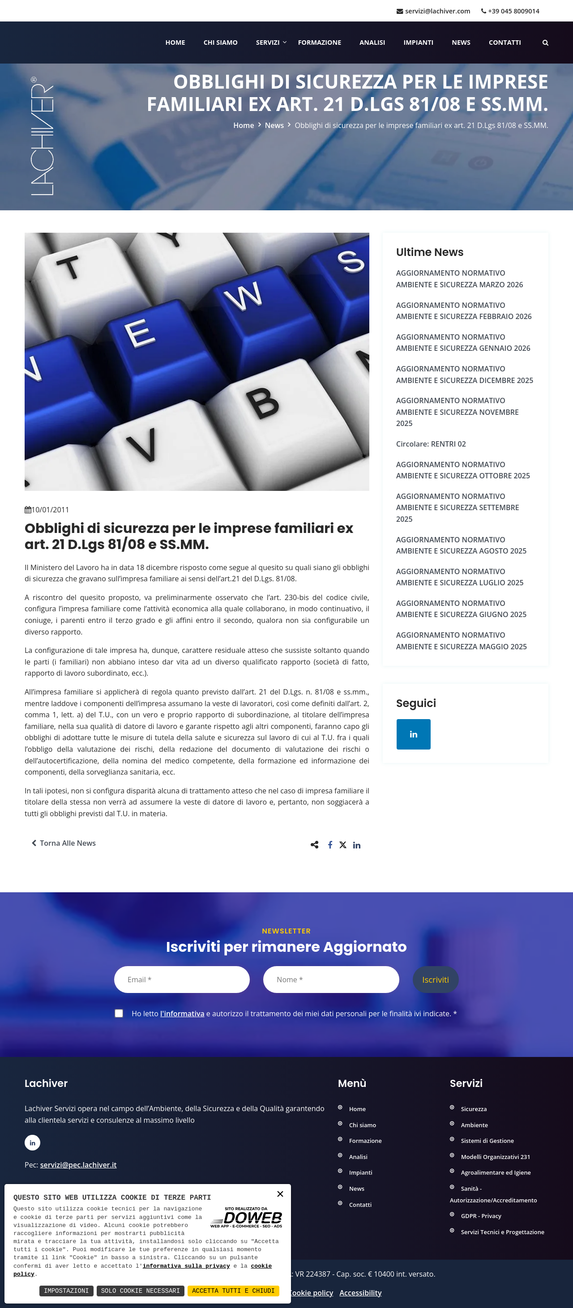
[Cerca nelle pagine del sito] (545, 42)
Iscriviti (435, 979)
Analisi (372, 42)
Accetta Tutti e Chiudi (233, 1291)
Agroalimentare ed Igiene (496, 1172)
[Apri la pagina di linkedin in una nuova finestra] (414, 734)
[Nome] (331, 979)
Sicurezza (474, 1109)
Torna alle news (63, 843)
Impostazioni (66, 1291)
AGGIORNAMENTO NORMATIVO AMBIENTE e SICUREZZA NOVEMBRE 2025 (457, 412)
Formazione (320, 42)
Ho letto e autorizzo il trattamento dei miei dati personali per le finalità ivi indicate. (292, 1013)
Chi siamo (221, 42)
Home (175, 42)
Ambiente (474, 1125)
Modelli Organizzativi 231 (495, 1157)
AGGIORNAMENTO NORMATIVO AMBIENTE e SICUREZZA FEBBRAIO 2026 (464, 311)
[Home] (26, 42)
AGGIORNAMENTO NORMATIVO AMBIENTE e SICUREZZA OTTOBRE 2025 (463, 470)
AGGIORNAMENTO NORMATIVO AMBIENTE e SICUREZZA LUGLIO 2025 (460, 577)
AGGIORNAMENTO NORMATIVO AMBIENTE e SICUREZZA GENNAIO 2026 (463, 343)
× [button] (280, 1194)
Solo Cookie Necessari (140, 1291)
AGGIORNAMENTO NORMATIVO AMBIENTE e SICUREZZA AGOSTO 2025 (461, 545)
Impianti (419, 42)
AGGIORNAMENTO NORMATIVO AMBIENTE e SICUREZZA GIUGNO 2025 (461, 609)
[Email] (182, 979)
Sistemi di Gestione (487, 1141)
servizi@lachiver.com (433, 11)
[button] (330, 844)
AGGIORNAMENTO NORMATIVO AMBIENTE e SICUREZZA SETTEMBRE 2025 (457, 507)
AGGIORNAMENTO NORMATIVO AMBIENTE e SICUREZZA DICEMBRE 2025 (464, 374)
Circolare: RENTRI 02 (431, 444)
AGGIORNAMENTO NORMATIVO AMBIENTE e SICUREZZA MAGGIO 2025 (461, 641)
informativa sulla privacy (186, 1266)
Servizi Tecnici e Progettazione (502, 1232)
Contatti (505, 42)
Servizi (268, 42)
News (461, 42)
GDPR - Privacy (481, 1216)
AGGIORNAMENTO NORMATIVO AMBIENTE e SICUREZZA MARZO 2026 (459, 279)
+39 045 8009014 (510, 11)
